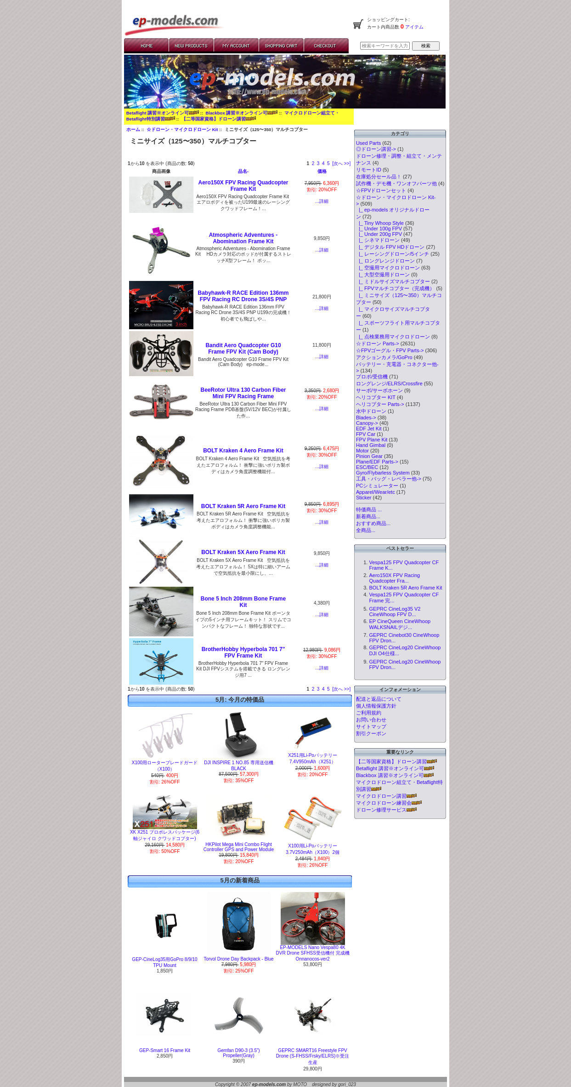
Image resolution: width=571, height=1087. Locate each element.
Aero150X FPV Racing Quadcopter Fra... (394, 578)
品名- (243, 171)
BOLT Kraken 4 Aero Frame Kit (243, 450)
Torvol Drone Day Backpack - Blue (238, 958)
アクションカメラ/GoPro (384, 357)
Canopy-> (367, 423)
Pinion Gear (369, 456)
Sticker (364, 497)
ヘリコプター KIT (376, 397)
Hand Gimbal (370, 445)
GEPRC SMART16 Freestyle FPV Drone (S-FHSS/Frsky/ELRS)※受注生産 (312, 1056)
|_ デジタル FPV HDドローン (390, 247)
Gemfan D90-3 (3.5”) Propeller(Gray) (238, 1053)
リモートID (368, 169)
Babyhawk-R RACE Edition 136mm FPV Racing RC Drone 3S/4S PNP (243, 296)
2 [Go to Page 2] (313, 163)
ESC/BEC (367, 467)
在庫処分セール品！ (378, 176)
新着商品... (368, 516)
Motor (362, 450)
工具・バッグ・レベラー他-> (388, 478)
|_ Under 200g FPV (379, 234)
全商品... (365, 530)
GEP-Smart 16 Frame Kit (164, 1050)
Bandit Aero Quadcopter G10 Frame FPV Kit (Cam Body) (243, 348)
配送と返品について (378, 699)
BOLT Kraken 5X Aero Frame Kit (243, 552)
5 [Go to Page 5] (328, 163)
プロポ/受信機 (372, 376)
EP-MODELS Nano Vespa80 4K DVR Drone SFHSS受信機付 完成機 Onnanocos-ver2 (313, 953)
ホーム (133, 129)
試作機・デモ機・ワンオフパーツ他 (396, 183)
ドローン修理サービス (386, 809)
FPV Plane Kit (371, 439)
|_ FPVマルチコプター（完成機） (395, 288)
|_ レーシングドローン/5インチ (392, 254)
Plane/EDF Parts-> (377, 461)
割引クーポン (371, 733)
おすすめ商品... (373, 523)
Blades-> (366, 417)
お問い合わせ (371, 719)
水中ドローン (371, 411)
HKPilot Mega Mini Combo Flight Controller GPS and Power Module (239, 847)
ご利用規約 (368, 712)
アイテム (414, 26)
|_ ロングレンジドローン (385, 260)
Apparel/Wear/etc (375, 492)
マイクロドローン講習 (386, 796)
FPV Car (365, 434)
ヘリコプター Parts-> (380, 404)
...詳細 (321, 201)
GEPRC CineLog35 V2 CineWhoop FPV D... (394, 611)
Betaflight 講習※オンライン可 (162, 112)
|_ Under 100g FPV (379, 228)
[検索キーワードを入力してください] (385, 46)
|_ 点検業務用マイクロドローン (393, 336)
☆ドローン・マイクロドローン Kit (182, 129)
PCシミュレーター (377, 485)
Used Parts (368, 143)
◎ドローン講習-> (376, 149)
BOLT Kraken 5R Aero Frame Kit (243, 506)
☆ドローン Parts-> (377, 343)
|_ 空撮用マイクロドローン (388, 267)
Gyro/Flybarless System (383, 472)
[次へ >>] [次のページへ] (341, 163)
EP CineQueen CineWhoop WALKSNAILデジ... (399, 624)
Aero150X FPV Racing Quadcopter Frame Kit (243, 185)
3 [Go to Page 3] (318, 163)
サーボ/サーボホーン (379, 390)
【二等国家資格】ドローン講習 (218, 118)
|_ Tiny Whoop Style (380, 223)
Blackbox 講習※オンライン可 (241, 112)
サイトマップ (371, 726)
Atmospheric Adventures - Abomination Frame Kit (243, 238)
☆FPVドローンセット (381, 190)
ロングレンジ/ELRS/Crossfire (389, 383)
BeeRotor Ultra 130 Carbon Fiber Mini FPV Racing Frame (243, 393)
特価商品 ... (369, 509)
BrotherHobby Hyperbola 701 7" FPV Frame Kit (243, 652)
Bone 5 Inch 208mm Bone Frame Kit (243, 601)
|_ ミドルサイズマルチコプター (393, 281)
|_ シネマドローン (378, 240)
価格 (322, 171)
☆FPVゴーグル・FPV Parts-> (390, 350)
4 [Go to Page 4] (323, 163)
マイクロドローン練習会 (389, 803)
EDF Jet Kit (369, 428)
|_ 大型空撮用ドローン (383, 274)
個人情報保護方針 (376, 706)
